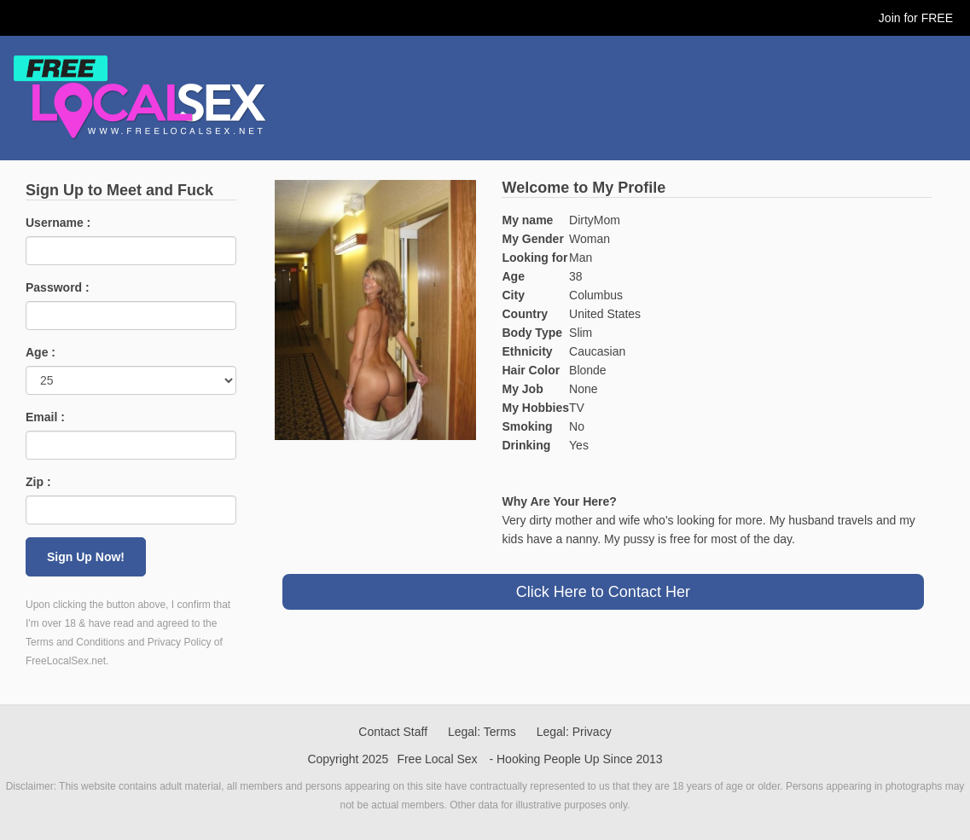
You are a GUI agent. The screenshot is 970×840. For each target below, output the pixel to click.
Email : (45, 417)
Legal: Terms (482, 732)
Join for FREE (916, 18)
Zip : (38, 482)
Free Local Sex (437, 759)
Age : (40, 352)
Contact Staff (392, 732)
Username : (58, 222)
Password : (58, 287)
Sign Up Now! (86, 557)
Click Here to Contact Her (603, 591)
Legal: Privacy (574, 732)
